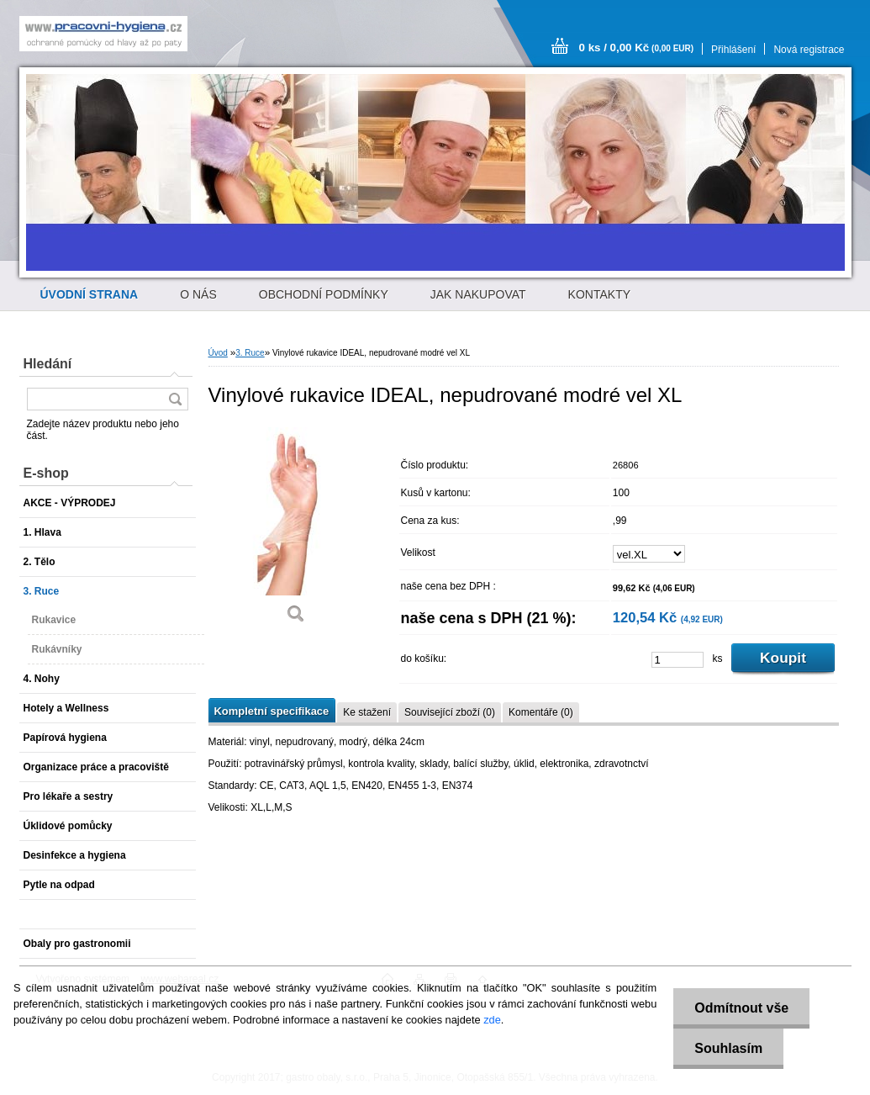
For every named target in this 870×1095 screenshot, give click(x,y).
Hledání (48, 364)
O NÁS (198, 294)
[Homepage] (89, 294)
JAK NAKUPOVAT (478, 294)
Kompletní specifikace (272, 711)
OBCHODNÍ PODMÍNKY (323, 294)
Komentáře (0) (541, 712)
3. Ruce (249, 352)
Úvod (218, 352)
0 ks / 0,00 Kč (636, 47)
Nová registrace (808, 50)
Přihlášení (733, 50)
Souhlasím (728, 1048)
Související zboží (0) (449, 712)
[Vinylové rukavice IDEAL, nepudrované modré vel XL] (296, 529)
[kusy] (677, 660)
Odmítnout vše (741, 1008)
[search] (174, 399)
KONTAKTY (599, 294)
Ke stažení (367, 712)
